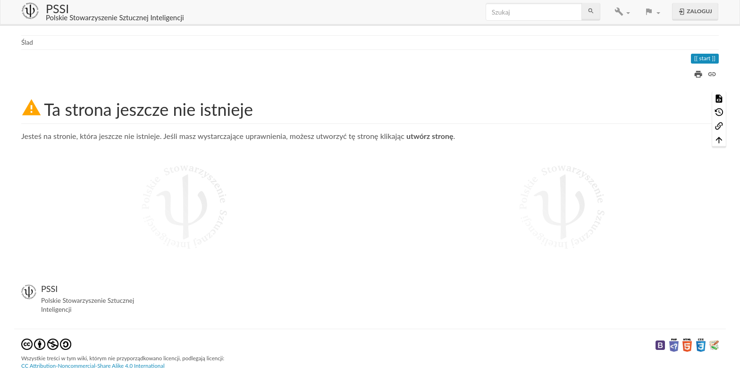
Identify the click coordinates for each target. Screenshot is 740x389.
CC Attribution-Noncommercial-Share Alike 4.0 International (93, 366)
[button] (622, 12)
